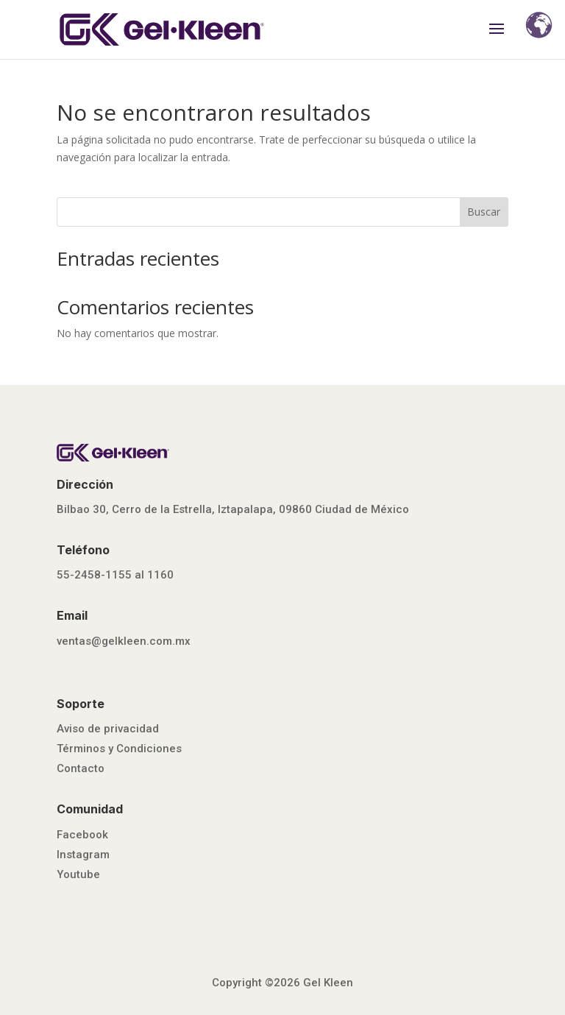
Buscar (483, 212)
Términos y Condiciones (119, 748)
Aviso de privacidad (108, 728)
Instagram (83, 854)
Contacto (80, 768)
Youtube (78, 874)
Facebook (82, 834)
